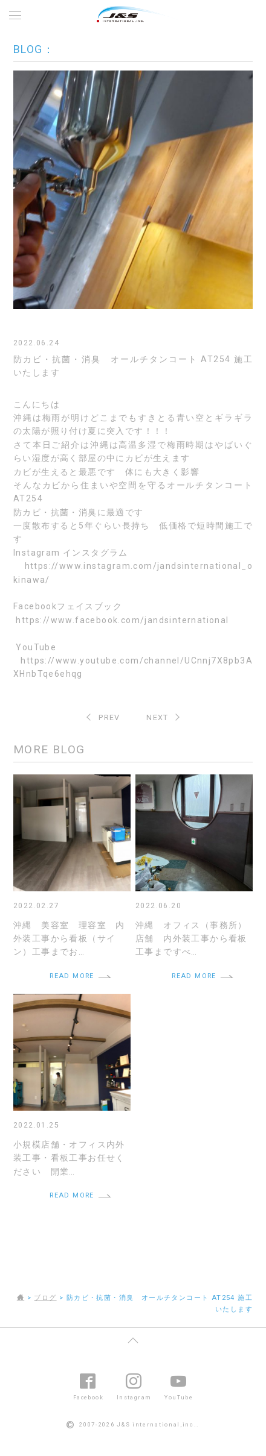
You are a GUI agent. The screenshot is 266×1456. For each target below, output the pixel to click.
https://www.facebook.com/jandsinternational (122, 620)
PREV (109, 717)
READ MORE (72, 976)
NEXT (157, 717)
